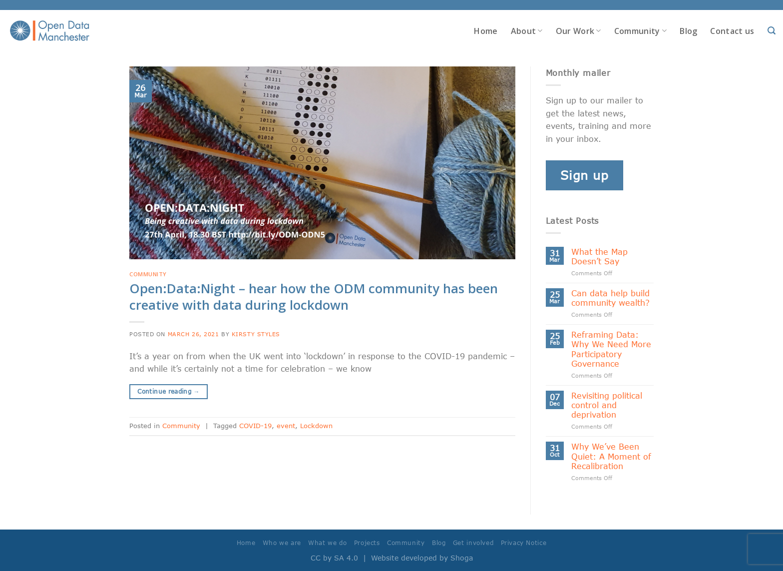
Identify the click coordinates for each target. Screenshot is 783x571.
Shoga (461, 558)
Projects (367, 543)
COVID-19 (255, 426)
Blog (688, 30)
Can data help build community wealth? (610, 297)
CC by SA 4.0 (334, 558)
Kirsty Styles (256, 334)
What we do (327, 543)
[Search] (772, 30)
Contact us (732, 30)
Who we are (282, 543)
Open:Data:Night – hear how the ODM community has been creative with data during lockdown (313, 297)
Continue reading (168, 391)
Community (640, 30)
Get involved (473, 543)
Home (485, 30)
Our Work (578, 30)
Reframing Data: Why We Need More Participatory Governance (611, 349)
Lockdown (316, 426)
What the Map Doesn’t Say (599, 256)
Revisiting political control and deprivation (606, 405)
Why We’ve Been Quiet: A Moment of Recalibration (611, 456)
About (527, 30)
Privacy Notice (524, 543)
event (286, 426)
